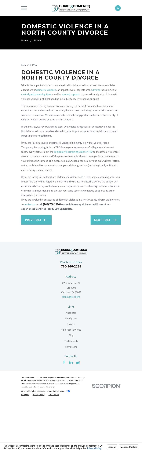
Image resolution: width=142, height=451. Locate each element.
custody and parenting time (36, 144)
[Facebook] (64, 413)
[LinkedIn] (71, 413)
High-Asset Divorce (71, 380)
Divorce (71, 374)
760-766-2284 (71, 317)
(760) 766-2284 (51, 254)
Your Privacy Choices (58, 441)
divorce (96, 140)
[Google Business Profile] (78, 413)
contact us (29, 254)
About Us (71, 363)
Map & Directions (71, 347)
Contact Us (71, 397)
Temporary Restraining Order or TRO (73, 202)
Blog (71, 385)
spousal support (70, 144)
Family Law (71, 368)
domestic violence (46, 140)
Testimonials (71, 391)
